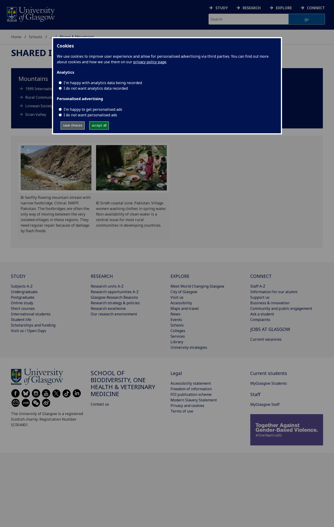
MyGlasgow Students (268, 383)
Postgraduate (22, 297)
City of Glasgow (183, 291)
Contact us (100, 404)
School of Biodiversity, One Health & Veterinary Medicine (123, 383)
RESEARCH (102, 276)
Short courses (23, 308)
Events (176, 319)
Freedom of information (191, 388)
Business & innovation (269, 302)
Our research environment (114, 314)
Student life (21, 319)
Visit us (176, 297)
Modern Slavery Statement (193, 400)
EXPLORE (179, 276)
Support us (260, 297)
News (175, 314)
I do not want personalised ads (90, 114)
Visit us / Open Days (28, 330)
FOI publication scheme (191, 394)
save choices (72, 125)
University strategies (188, 347)
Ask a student (262, 314)
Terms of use (181, 411)
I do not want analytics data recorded (96, 88)
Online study (22, 302)
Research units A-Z (107, 286)
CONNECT (261, 276)
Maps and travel (184, 308)
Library (176, 341)
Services (177, 336)
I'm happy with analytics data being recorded (103, 82)
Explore (284, 7)
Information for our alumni (274, 291)
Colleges (177, 330)
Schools (35, 36)
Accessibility (181, 302)
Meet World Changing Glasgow (197, 286)
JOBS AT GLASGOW (270, 329)
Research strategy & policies (115, 302)
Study (221, 7)
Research (252, 7)
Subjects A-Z (22, 286)
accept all (99, 125)
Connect (316, 7)
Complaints (260, 319)
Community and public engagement (281, 308)
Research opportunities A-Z (115, 291)
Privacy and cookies (187, 405)
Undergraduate (24, 291)
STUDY (18, 276)
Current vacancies (266, 339)
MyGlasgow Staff (264, 404)
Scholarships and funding (33, 325)
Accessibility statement (190, 383)
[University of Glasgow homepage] (30, 14)
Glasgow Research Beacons (114, 297)
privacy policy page (149, 61)
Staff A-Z (257, 286)
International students (31, 314)
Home (16, 36)
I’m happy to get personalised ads (93, 109)
